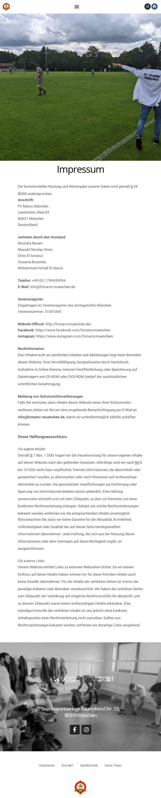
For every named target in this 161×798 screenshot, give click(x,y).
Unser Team (115, 765)
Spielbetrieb (90, 765)
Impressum (45, 765)
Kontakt (67, 765)
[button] (76, 6)
